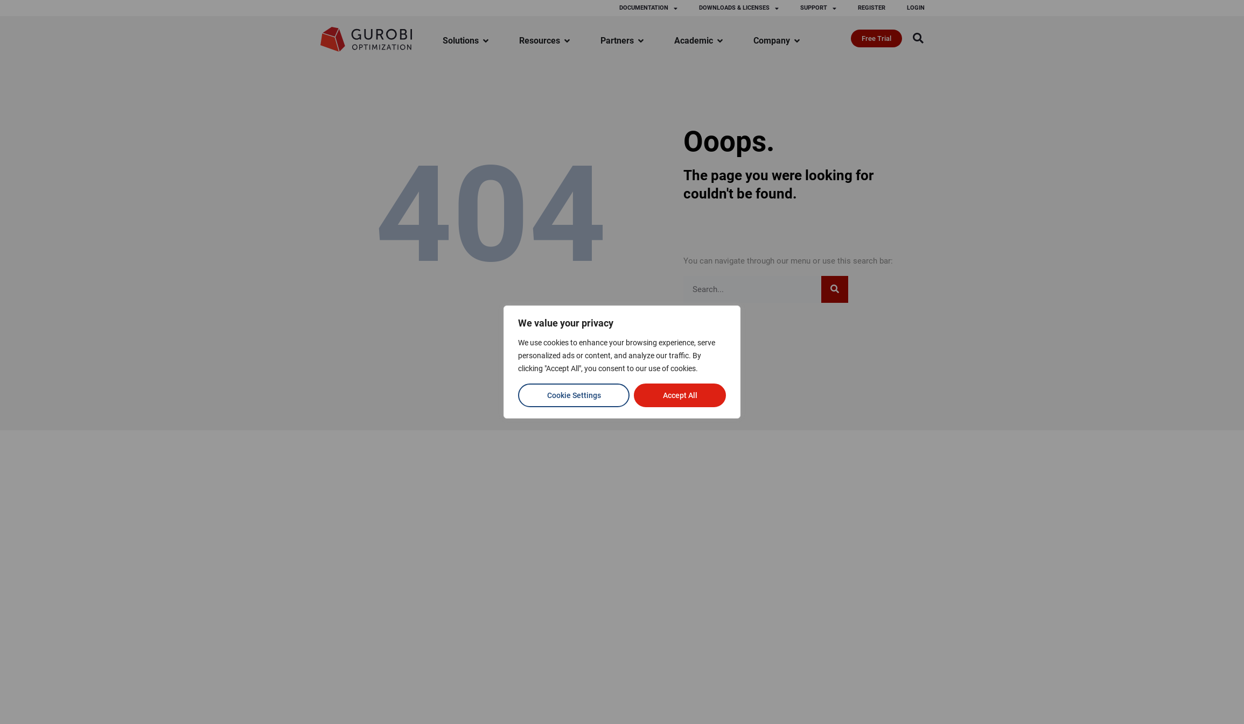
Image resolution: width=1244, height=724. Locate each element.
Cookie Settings (574, 395)
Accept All (680, 395)
